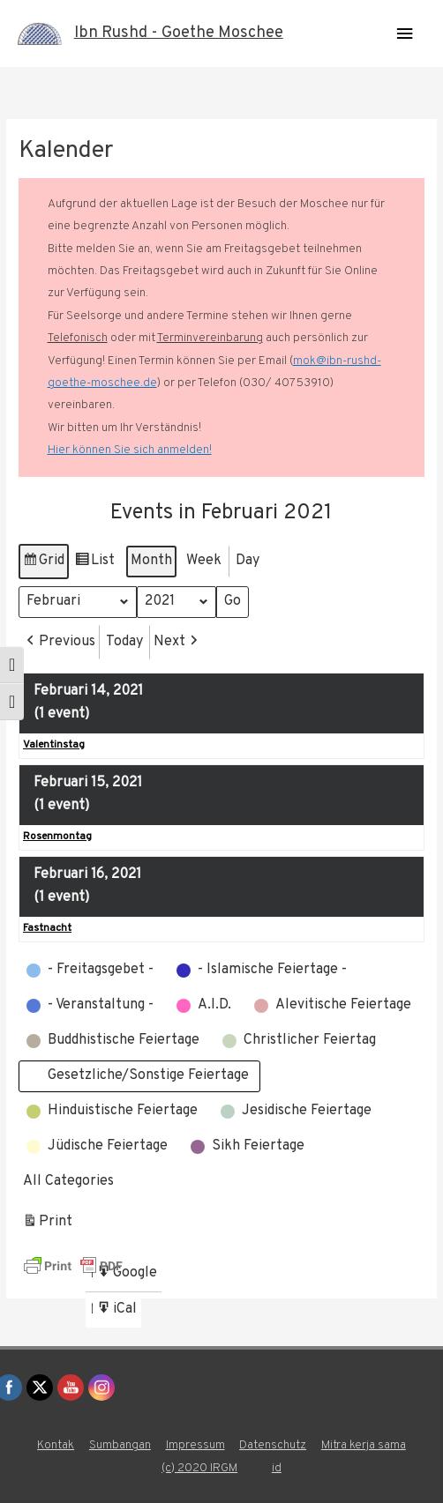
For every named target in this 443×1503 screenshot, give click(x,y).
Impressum (195, 1445)
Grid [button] (43, 562)
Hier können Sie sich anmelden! (130, 450)
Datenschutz (272, 1445)
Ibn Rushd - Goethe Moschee (178, 33)
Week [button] (204, 560)
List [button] (94, 562)
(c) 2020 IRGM (199, 1468)
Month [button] (151, 560)
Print (47, 1224)
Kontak (55, 1445)
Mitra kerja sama (363, 1445)
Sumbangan (120, 1445)
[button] (59, 641)
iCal (118, 1312)
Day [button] (247, 560)
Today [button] (124, 641)
